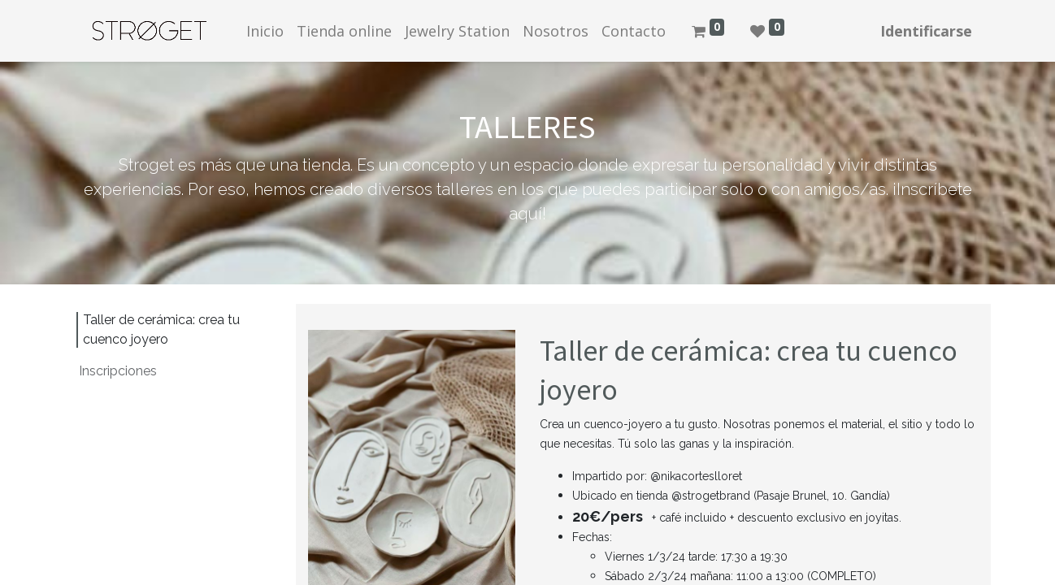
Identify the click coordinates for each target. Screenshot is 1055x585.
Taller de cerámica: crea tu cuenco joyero (161, 329)
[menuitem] (265, 31)
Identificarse (926, 31)
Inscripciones (118, 371)
